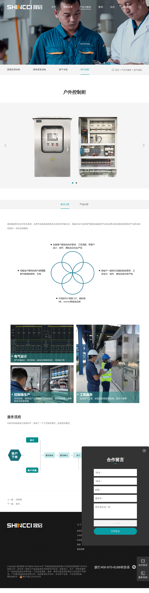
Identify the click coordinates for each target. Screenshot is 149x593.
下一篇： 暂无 (13, 507)
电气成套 (87, 70)
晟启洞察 (80, 552)
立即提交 (114, 530)
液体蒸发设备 (41, 70)
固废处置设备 (14, 70)
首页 (117, 71)
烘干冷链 (65, 70)
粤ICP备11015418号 (30, 579)
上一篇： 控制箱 (14, 502)
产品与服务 (126, 71)
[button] (6, 147)
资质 (79, 547)
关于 (79, 527)
